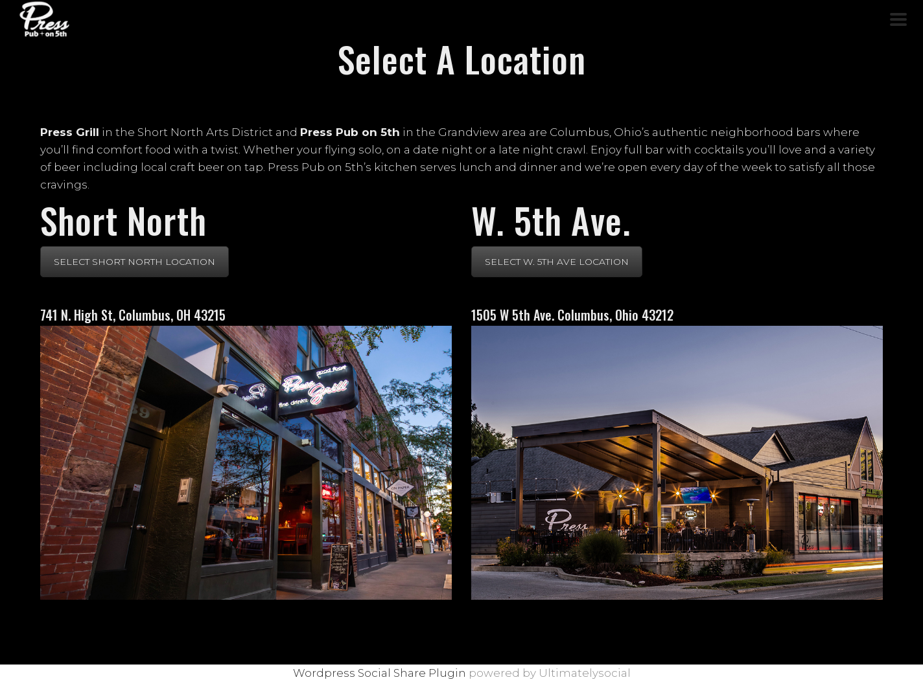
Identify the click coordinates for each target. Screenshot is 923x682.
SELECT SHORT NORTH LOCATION (134, 261)
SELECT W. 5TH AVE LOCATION (557, 261)
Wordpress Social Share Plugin (381, 672)
